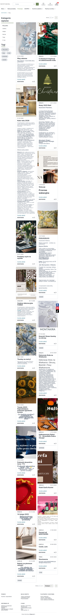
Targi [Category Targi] (40, 557)
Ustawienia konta (25, 597)
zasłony (4, 28)
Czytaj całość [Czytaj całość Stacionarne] (43, 566)
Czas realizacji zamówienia (47, 599)
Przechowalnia (24, 598)
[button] (37, 4)
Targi (3, 37)
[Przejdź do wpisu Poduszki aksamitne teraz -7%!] (26, 442)
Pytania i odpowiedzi (6, 596)
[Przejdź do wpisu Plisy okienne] (26, 38)
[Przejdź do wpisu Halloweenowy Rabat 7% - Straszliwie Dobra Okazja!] (48, 414)
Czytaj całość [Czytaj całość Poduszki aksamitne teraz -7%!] (21, 473)
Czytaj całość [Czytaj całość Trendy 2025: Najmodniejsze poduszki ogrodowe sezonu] (21, 421)
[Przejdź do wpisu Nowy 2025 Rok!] (48, 85)
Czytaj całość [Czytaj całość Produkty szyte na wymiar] (21, 261)
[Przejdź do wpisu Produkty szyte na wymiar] (26, 236)
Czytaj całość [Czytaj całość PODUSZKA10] (43, 290)
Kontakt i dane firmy (26, 605)
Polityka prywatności (6, 605)
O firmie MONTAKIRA (26, 608)
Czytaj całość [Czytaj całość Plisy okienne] (21, 79)
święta (4, 31)
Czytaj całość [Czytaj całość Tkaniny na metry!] (21, 366)
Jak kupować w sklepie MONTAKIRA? (7, 609)
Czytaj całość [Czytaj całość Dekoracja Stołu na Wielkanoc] (43, 393)
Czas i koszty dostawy (46, 598)
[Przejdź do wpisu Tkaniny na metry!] (26, 339)
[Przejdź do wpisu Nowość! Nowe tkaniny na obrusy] (48, 316)
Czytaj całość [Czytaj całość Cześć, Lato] (43, 550)
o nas (40, 572)
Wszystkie (5, 25)
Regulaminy (4, 606)
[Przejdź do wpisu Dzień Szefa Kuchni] (48, 467)
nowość (20, 580)
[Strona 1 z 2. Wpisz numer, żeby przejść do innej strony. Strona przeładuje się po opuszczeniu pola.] (50, 17)
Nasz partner (24, 610)
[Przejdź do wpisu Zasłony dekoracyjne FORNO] (26, 283)
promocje (41, 447)
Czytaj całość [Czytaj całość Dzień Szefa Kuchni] (43, 491)
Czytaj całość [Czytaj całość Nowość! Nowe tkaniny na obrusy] (43, 341)
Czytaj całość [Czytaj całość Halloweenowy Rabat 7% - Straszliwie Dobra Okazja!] (43, 441)
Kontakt (3, 608)
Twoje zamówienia (25, 596)
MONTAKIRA (4, 12)
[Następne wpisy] (48, 585)
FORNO (19, 310)
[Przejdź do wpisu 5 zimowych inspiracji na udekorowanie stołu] (48, 38)
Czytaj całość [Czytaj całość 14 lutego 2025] (21, 522)
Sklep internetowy (28, 614)
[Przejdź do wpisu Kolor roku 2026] (26, 100)
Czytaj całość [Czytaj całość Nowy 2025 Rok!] (43, 145)
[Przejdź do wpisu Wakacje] (48, 167)
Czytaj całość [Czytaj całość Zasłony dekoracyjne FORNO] (21, 318)
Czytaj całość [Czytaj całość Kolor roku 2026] (21, 215)
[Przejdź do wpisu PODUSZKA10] (48, 218)
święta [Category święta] (19, 512)
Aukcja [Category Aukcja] (19, 561)
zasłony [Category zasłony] (20, 300)
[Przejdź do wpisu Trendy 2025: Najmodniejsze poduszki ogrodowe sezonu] (26, 387)
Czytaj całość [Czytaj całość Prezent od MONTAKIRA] (43, 537)
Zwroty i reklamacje (45, 597)
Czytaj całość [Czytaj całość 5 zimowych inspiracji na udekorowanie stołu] (43, 64)
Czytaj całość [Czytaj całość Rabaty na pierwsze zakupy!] (21, 574)
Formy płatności (44, 596)
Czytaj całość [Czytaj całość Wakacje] (43, 197)
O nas (3, 40)
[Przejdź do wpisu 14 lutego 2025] (26, 494)
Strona (47, 17)
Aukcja (4, 34)
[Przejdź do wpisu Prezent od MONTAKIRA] (48, 512)
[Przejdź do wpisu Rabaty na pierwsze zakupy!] (26, 543)
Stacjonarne (24, 606)
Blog (22, 609)
